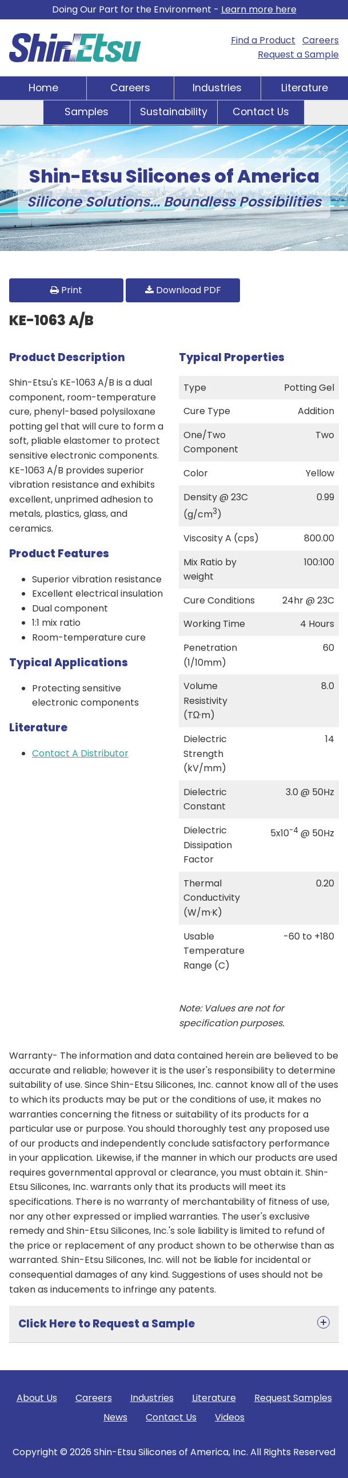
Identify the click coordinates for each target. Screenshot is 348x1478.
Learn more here (259, 9)
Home (43, 88)
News (115, 1417)
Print (66, 290)
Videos (230, 1417)
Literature (304, 88)
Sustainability (173, 112)
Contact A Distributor (80, 753)
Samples (87, 112)
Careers (320, 40)
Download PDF (183, 290)
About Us (37, 1397)
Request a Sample (298, 54)
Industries (217, 88)
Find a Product (263, 40)
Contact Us (261, 112)
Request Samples (293, 1397)
